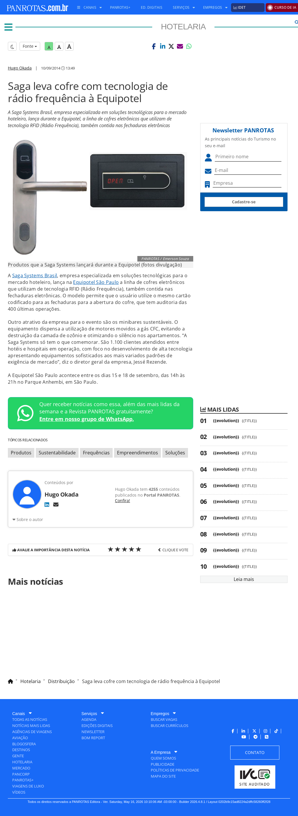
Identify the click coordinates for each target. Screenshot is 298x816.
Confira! (122, 500)
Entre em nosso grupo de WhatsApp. (86, 418)
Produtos (21, 452)
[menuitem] (87, 7)
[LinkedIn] (47, 504)
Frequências (96, 452)
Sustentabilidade (57, 452)
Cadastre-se (244, 202)
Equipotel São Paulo (96, 282)
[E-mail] (55, 504)
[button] (154, 46)
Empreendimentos (137, 452)
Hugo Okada (20, 68)
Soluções (175, 452)
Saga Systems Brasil (34, 275)
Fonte (30, 46)
